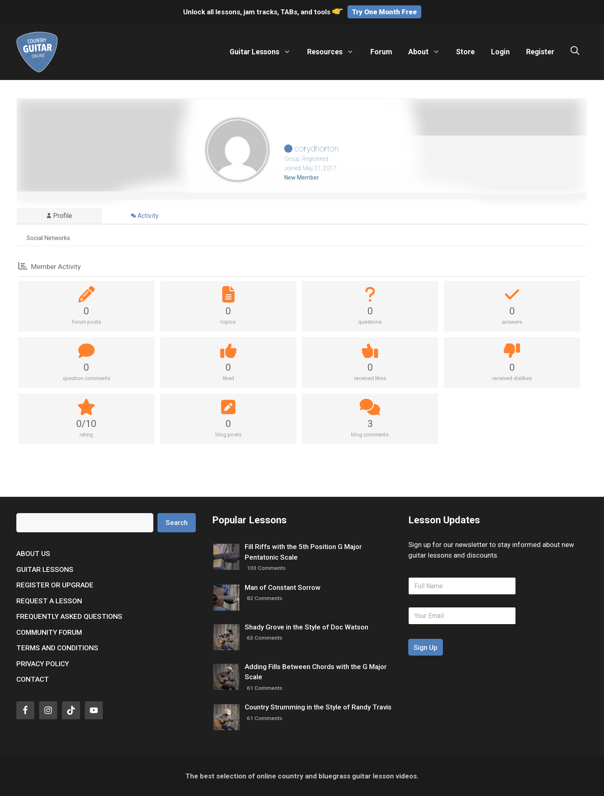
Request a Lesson (49, 601)
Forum (381, 52)
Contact (32, 679)
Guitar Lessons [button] (264, 52)
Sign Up (426, 647)
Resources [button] (334, 52)
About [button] (428, 52)
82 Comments (264, 598)
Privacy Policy (42, 664)
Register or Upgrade (54, 585)
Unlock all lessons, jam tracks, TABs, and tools (264, 12)
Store (465, 52)
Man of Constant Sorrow (283, 587)
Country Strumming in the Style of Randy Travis (318, 707)
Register (540, 52)
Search (177, 522)
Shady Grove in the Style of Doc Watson (306, 627)
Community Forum (49, 632)
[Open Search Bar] (575, 52)
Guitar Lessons (44, 569)
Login (500, 52)
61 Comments (264, 688)
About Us (33, 553)
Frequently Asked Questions (69, 616)
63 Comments (264, 637)
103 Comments (266, 568)
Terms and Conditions (57, 648)
